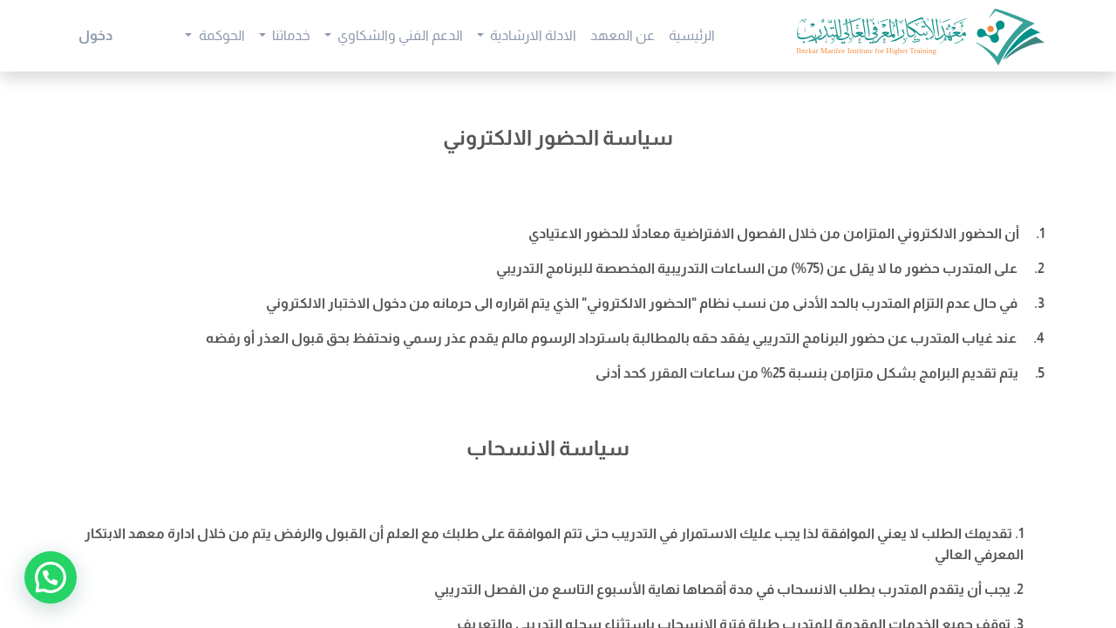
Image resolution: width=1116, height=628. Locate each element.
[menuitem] (692, 35)
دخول (95, 35)
